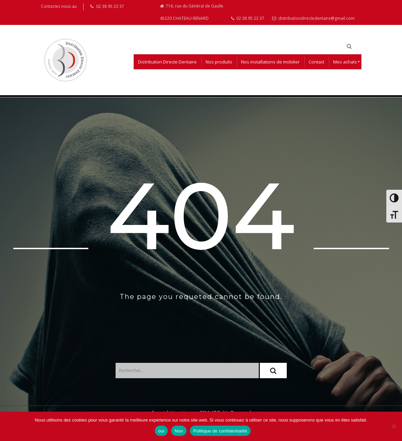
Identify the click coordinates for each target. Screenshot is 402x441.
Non (179, 430)
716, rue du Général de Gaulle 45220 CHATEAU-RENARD (191, 12)
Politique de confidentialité (220, 430)
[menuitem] (167, 63)
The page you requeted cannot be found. (201, 298)
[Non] (393, 426)
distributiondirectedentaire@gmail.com (313, 19)
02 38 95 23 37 (247, 19)
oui (161, 430)
